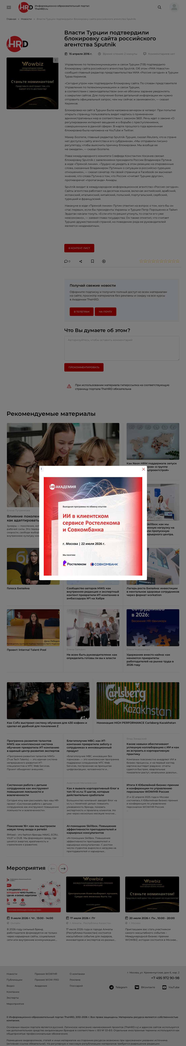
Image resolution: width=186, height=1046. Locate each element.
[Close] (144, 469)
